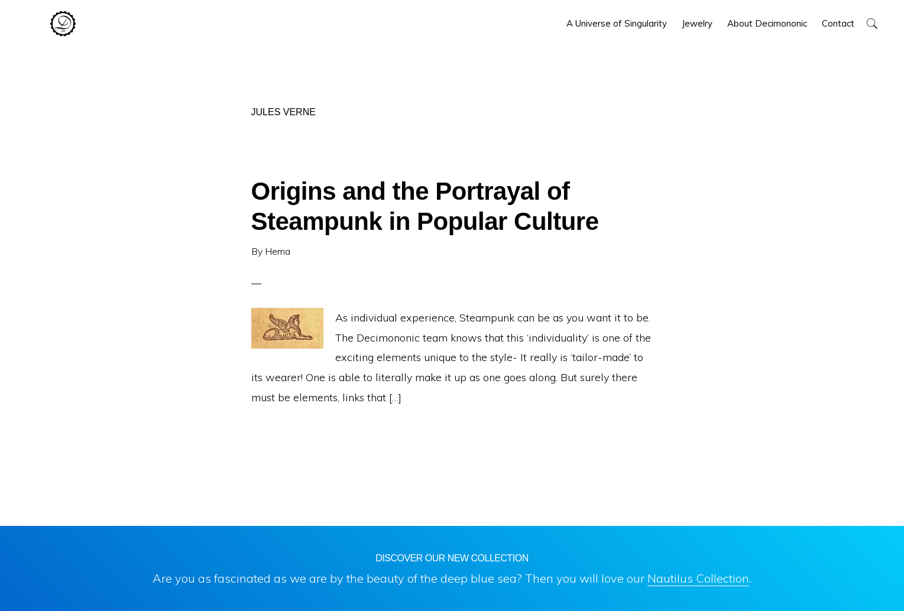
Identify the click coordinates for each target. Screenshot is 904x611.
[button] (871, 23)
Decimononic (63, 23)
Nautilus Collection (698, 578)
